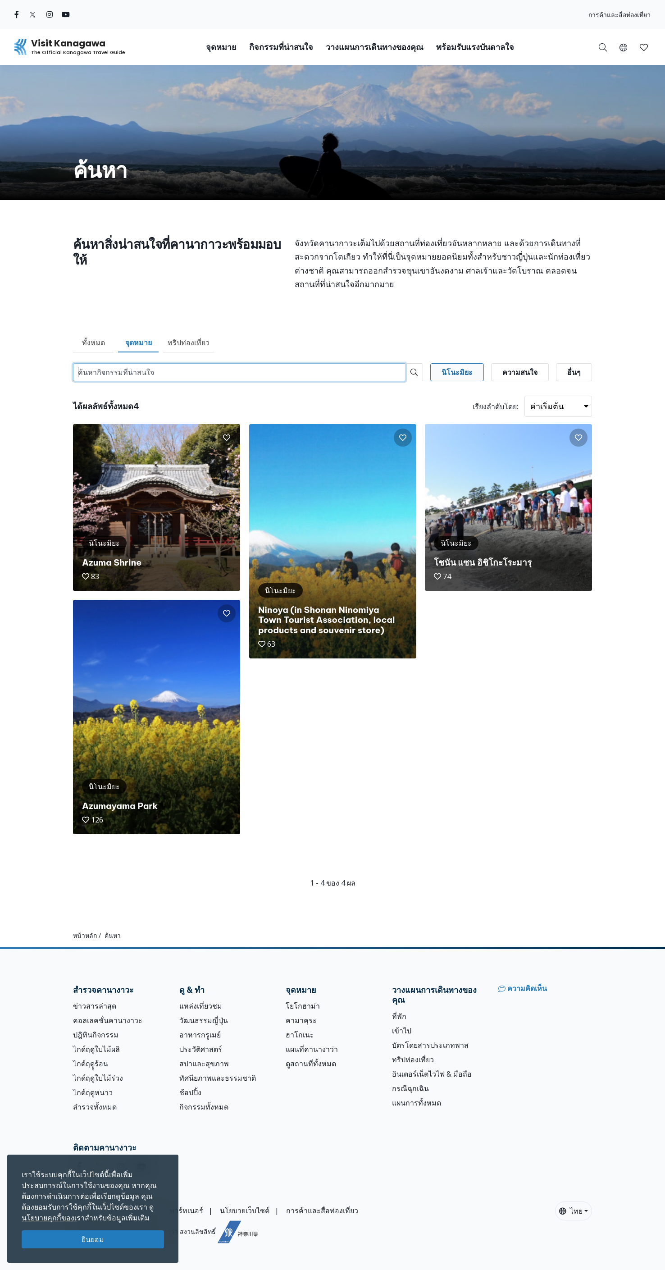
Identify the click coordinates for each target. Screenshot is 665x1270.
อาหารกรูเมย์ (200, 1035)
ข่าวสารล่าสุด (94, 1006)
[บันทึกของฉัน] (643, 47)
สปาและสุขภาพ (204, 1064)
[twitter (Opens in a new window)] (32, 14)
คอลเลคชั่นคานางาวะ (107, 1020)
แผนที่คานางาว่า (312, 1049)
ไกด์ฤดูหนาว (93, 1092)
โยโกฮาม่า (303, 1006)
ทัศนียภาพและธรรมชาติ (217, 1078)
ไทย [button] (571, 1211)
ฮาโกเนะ (300, 1035)
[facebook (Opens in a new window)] (16, 14)
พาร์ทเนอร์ (186, 1210)
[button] (623, 47)
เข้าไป (401, 1031)
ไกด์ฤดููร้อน (90, 1064)
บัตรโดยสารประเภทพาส (430, 1045)
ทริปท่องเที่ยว (189, 342)
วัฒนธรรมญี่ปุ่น (203, 1020)
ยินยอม (93, 1239)
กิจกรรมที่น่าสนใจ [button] (281, 47)
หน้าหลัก (85, 935)
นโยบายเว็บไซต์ (244, 1210)
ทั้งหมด (93, 342)
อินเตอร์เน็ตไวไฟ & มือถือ (432, 1074)
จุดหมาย (138, 342)
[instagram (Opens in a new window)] (49, 14)
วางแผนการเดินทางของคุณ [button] (375, 47)
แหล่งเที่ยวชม (200, 1006)
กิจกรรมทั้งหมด (203, 1107)
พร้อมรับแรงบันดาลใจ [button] (475, 47)
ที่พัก (399, 1016)
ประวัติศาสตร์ (200, 1049)
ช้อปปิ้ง (190, 1092)
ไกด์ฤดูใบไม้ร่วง (98, 1078)
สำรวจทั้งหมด (95, 1107)
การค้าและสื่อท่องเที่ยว (619, 14)
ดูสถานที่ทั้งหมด (311, 1064)
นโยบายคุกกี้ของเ (49, 1218)
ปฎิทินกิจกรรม (95, 1035)
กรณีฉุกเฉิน (410, 1088)
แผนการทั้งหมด (416, 1103)
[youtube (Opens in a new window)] (66, 14)
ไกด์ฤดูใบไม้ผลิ (96, 1049)
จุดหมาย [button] (221, 47)
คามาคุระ (301, 1020)
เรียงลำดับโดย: (495, 406)
